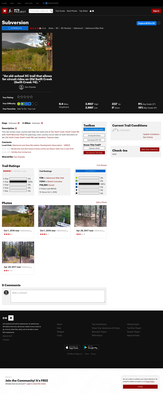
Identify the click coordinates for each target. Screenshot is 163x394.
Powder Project (133, 332)
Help (59, 328)
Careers (6, 339)
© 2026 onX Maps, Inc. (75, 354)
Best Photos (72, 11)
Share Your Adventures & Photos (106, 328)
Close (140, 386)
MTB (12, 3)
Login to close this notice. (36, 384)
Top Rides (83, 11)
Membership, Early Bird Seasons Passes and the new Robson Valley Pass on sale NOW (42, 149)
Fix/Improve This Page (94, 153)
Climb (4, 3)
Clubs (59, 335)
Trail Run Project (134, 328)
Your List (31, 109)
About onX (7, 336)
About (59, 324)
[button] (4, 52)
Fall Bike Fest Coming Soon (21, 152)
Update (151, 134)
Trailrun (28, 3)
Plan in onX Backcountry (94, 129)
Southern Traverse (46, 137)
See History (148, 137)
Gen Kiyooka (30, 87)
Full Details (102, 165)
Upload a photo (94, 148)
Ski (37, 3)
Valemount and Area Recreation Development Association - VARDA (41, 145)
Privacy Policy (150, 381)
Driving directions (94, 135)
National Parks (133, 335)
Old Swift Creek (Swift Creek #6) (65, 132)
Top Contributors (99, 324)
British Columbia (54, 181)
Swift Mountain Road (15, 134)
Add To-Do (21, 109)
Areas (51, 28)
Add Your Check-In (149, 149)
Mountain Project (99, 332)
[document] (140, 383)
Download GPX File (94, 140)
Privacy (93, 354)
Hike (19, 3)
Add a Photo (101, 202)
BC (57, 28)
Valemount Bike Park (94, 28)
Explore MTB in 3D (146, 23)
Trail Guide (60, 11)
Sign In (156, 11)
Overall (51, 185)
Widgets (60, 332)
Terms (87, 354)
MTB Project (97, 335)
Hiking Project (133, 324)
